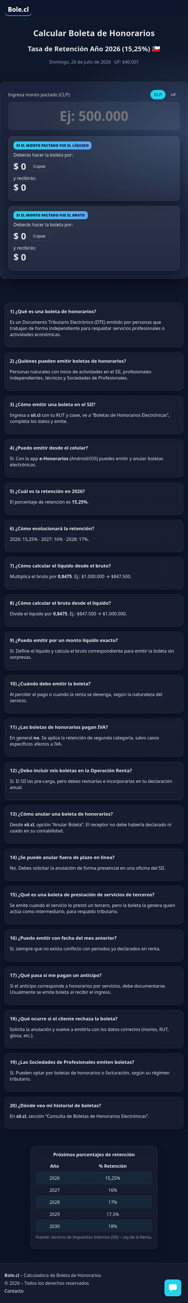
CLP (158, 94)
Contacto (14, 1291)
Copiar (39, 166)
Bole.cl (18, 9)
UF (173, 94)
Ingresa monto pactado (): (39, 95)
